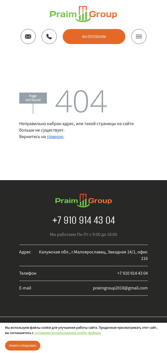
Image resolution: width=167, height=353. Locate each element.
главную (55, 137)
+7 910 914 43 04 (83, 219)
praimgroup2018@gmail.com (120, 288)
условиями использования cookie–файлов (67, 332)
